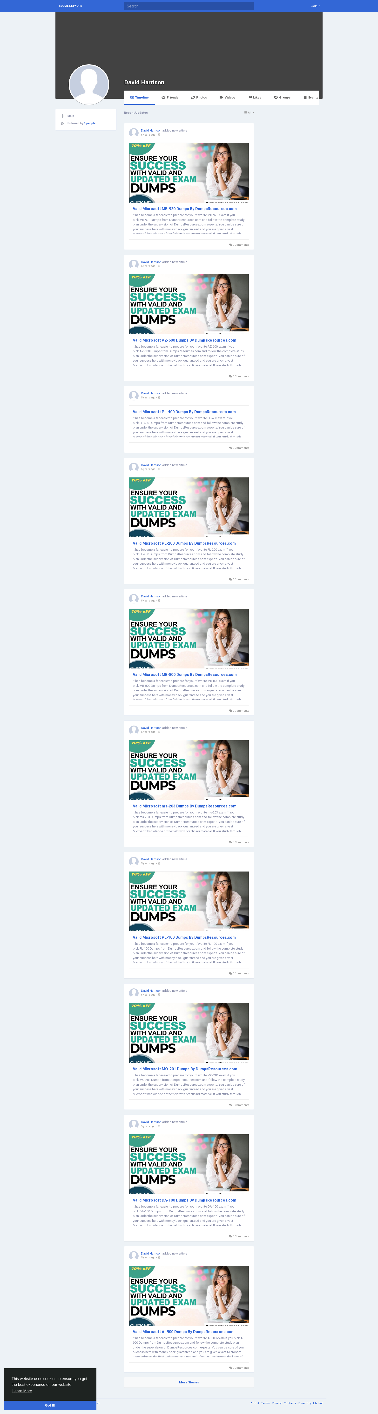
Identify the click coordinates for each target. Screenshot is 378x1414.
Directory (305, 1403)
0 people (89, 123)
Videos (227, 97)
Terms (265, 1403)
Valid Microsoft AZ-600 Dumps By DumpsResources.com (184, 340)
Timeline (139, 97)
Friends (170, 97)
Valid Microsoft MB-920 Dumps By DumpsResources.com (185, 208)
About (255, 1403)
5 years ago (148, 134)
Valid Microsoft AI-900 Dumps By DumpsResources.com (184, 1331)
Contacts (290, 1403)
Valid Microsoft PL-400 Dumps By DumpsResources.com (184, 412)
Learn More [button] (22, 1391)
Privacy (277, 1403)
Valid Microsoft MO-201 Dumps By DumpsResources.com (185, 1069)
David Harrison (144, 82)
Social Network (70, 5)
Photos (199, 97)
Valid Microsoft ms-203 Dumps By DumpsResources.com (184, 806)
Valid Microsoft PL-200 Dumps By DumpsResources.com (184, 543)
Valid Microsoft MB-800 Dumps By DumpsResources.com (185, 674)
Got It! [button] (50, 1405)
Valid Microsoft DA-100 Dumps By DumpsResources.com (184, 1200)
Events (310, 97)
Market (318, 1403)
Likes (254, 97)
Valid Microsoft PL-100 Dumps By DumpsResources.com (184, 937)
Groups (282, 97)
